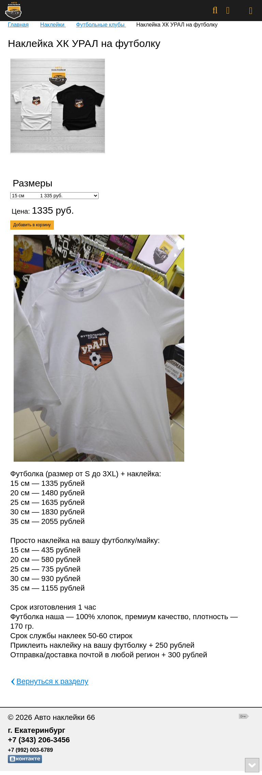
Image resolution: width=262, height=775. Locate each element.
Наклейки (53, 25)
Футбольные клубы (101, 25)
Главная (18, 25)
